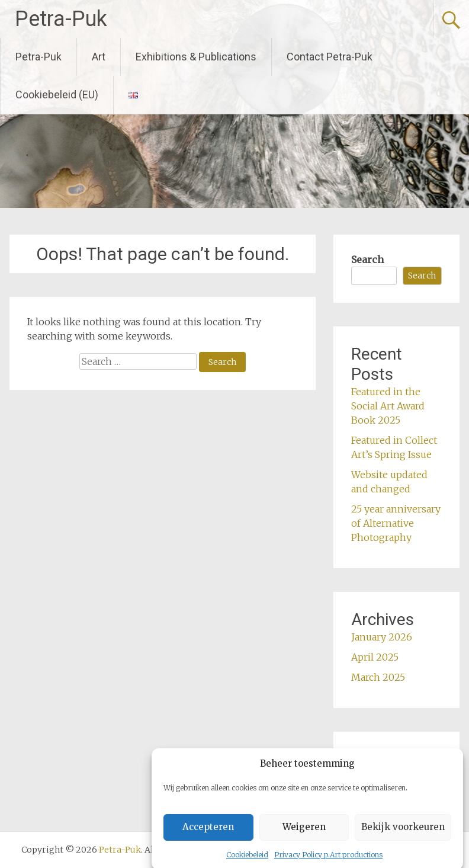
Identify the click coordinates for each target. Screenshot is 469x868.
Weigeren (304, 838)
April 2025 (375, 657)
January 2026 (381, 637)
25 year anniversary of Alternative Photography (396, 523)
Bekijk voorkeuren (403, 838)
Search (367, 259)
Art (98, 56)
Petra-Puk (61, 19)
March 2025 (378, 677)
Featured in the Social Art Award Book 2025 (388, 406)
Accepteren (208, 838)
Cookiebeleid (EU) (56, 94)
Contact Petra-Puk (329, 56)
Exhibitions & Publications (196, 56)
